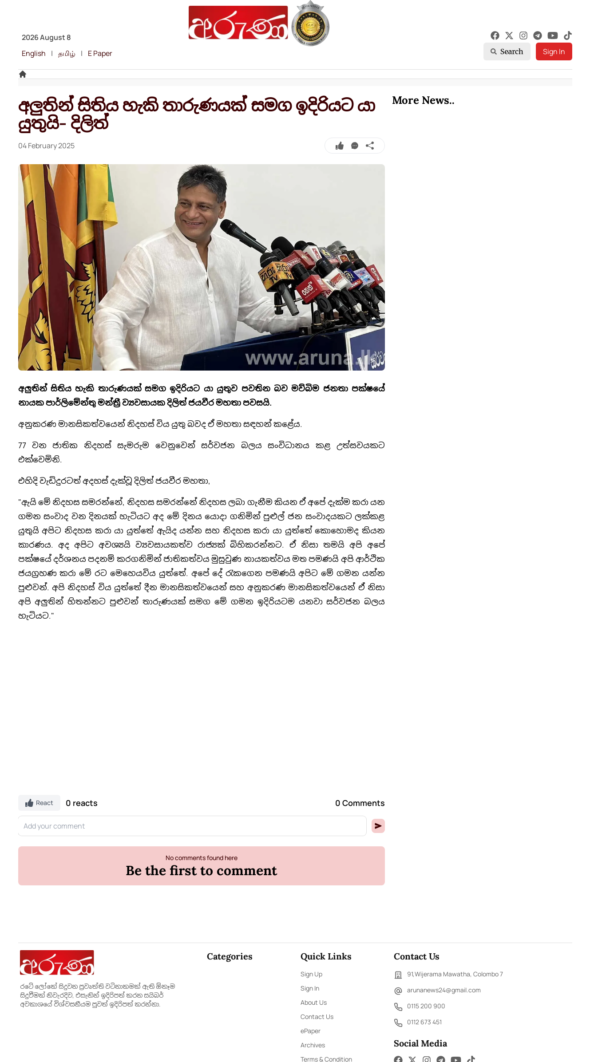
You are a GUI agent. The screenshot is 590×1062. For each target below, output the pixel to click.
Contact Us (317, 1016)
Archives (313, 1045)
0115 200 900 (419, 1007)
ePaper (311, 1030)
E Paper (100, 53)
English (34, 53)
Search (507, 51)
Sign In (554, 51)
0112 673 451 (418, 1023)
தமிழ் (66, 53)
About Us (314, 1002)
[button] (378, 826)
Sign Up (311, 974)
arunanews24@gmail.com (437, 991)
